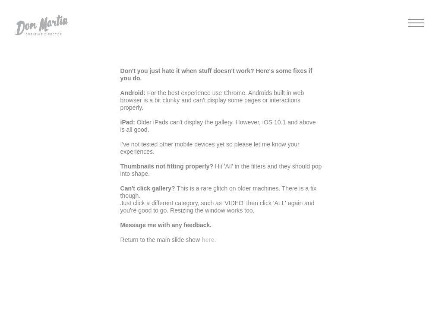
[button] (41, 24)
